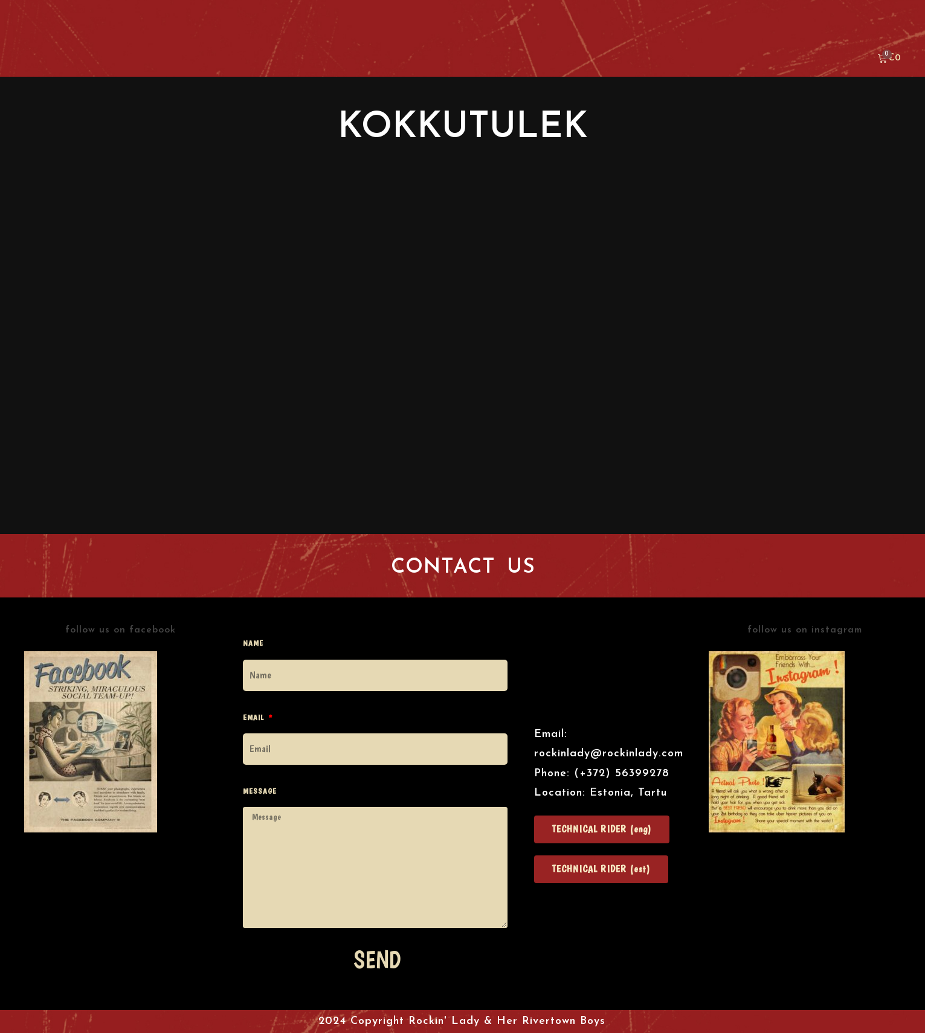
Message (260, 791)
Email (254, 717)
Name (253, 643)
